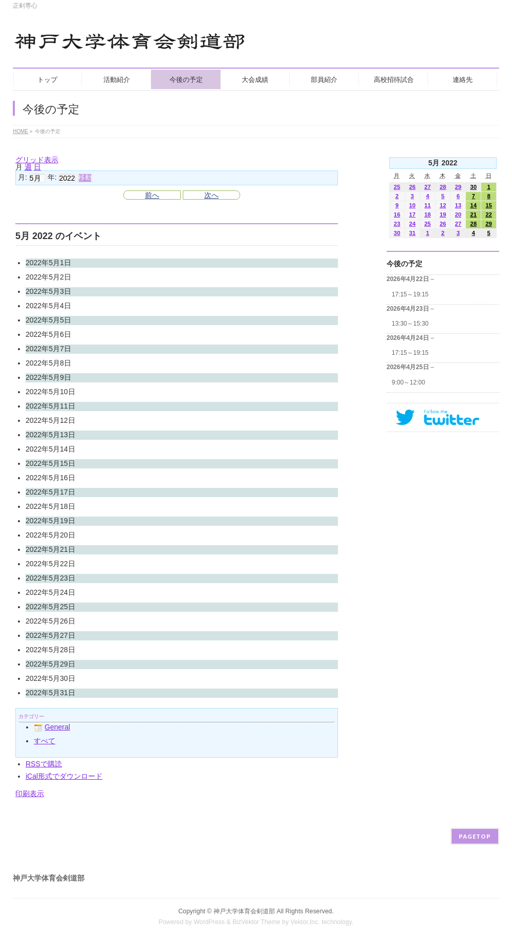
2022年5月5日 (48, 320)
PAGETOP (475, 836)
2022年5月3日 (48, 291)
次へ (211, 195)
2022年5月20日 (50, 535)
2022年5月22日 (50, 564)
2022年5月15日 (50, 463)
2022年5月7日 (48, 349)
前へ (152, 195)
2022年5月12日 (50, 420)
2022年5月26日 (50, 621)
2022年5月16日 (50, 478)
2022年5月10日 (50, 392)
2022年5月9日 (48, 377)
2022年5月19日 (50, 521)
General (52, 727)
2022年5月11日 (50, 406)
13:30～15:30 (410, 323)
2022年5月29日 (50, 664)
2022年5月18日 (50, 506)
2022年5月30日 (50, 678)
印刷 (29, 793)
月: (22, 178)
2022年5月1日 (48, 263)
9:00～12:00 (408, 382)
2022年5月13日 (50, 435)
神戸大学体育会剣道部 (244, 911)
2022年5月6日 (48, 334)
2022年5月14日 (50, 449)
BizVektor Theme (256, 922)
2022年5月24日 (50, 592)
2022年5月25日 (50, 607)
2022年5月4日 (48, 306)
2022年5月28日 (50, 650)
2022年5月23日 (50, 578)
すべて (44, 741)
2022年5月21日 (50, 549)
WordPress (209, 922)
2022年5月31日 (50, 693)
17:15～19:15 (410, 294)
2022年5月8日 (48, 363)
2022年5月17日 (50, 492)
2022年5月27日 (50, 635)
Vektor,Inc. (305, 922)
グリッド (36, 160)
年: (52, 178)
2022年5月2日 (48, 277)
